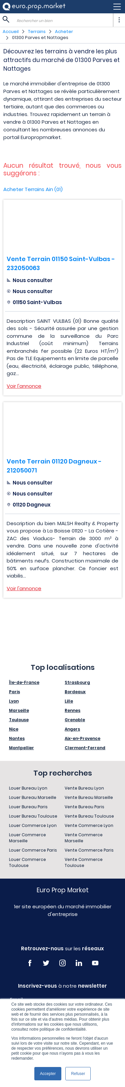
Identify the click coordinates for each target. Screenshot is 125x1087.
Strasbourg (77, 682)
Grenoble (75, 720)
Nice (13, 729)
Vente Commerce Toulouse (84, 862)
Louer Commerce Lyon (33, 825)
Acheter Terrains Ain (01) (33, 189)
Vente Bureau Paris (84, 807)
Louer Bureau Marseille (32, 797)
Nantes (17, 738)
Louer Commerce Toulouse (27, 862)
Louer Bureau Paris (28, 807)
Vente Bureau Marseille (89, 797)
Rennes (72, 710)
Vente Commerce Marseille (84, 838)
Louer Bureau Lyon (28, 788)
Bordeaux (75, 692)
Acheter (64, 31)
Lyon (14, 701)
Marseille (19, 710)
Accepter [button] (48, 1073)
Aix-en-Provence (82, 738)
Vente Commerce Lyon (89, 825)
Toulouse (19, 720)
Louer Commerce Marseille (27, 838)
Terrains (37, 31)
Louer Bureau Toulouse (33, 816)
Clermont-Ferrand (85, 748)
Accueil (11, 31)
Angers (72, 729)
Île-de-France (24, 682)
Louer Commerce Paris (33, 850)
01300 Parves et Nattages (40, 37)
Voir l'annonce (24, 385)
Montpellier (21, 748)
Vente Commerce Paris (89, 850)
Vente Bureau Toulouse (89, 816)
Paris (14, 692)
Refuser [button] (78, 1073)
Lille (69, 701)
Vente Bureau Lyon (84, 788)
